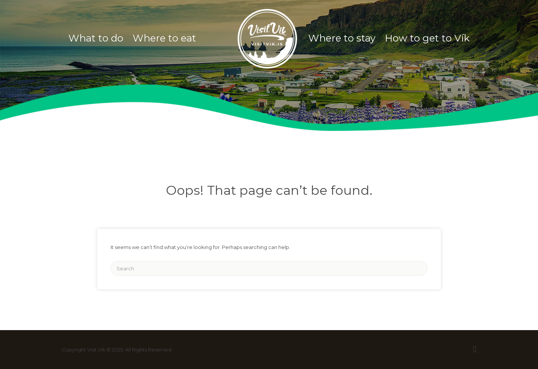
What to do (95, 38)
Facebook (474, 349)
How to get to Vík (427, 38)
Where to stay (341, 38)
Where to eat (164, 38)
